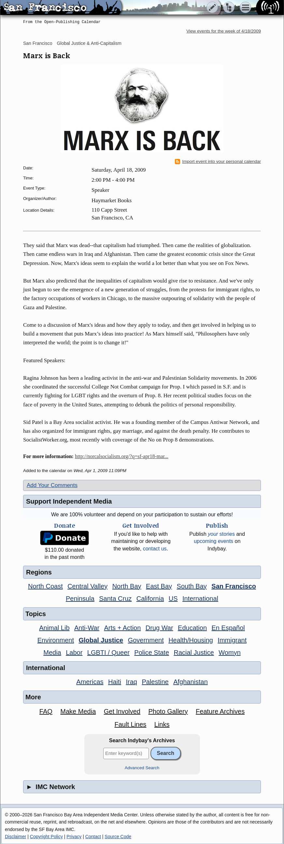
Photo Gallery (168, 711)
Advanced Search (142, 767)
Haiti (114, 681)
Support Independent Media (69, 501)
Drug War (159, 627)
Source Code (118, 836)
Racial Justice (194, 652)
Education (192, 627)
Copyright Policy (46, 836)
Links (162, 724)
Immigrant (232, 640)
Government (146, 640)
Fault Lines (131, 724)
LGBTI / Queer (108, 652)
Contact (93, 836)
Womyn (229, 652)
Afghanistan (190, 681)
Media (52, 652)
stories (221, 534)
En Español (228, 627)
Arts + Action (122, 627)
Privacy (73, 836)
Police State (151, 652)
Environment (55, 640)
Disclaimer (15, 836)
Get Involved (122, 711)
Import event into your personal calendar (218, 161)
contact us (155, 548)
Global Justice (100, 640)
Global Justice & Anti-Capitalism (89, 43)
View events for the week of (223, 31)
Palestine (155, 681)
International (200, 598)
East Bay (159, 586)
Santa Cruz (115, 598)
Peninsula (80, 598)
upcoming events (213, 541)
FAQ (45, 711)
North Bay (126, 586)
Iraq (131, 681)
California (150, 598)
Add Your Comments (52, 485)
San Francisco (37, 43)
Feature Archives (220, 711)
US (173, 598)
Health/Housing (190, 640)
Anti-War (86, 627)
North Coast (45, 586)
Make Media (78, 711)
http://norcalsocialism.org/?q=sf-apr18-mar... (121, 456)
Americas (89, 681)
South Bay (192, 586)
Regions (39, 572)
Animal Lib (54, 627)
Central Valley (87, 586)
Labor (74, 652)
